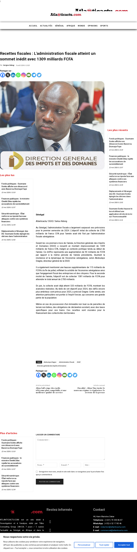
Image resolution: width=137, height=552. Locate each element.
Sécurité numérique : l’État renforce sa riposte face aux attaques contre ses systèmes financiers (10, 481)
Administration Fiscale (66, 362)
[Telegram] (34, 75)
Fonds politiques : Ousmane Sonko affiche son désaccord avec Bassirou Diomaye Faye (14, 186)
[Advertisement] (70, 191)
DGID (78, 362)
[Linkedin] (13, 75)
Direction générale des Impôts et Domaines (51, 366)
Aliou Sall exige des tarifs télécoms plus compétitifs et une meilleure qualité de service (51, 390)
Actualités (4, 49)
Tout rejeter (104, 545)
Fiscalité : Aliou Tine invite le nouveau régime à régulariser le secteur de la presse (89, 390)
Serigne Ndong (8, 65)
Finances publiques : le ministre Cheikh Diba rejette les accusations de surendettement (15, 201)
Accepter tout (124, 545)
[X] (7, 75)
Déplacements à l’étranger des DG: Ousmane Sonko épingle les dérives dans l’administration (15, 233)
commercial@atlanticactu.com (114, 530)
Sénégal (13, 49)
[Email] (28, 75)
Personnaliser (84, 545)
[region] (68, 542)
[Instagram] (23, 75)
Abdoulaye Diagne (50, 362)
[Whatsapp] (18, 75)
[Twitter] (39, 75)
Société (21, 49)
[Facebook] (2, 75)
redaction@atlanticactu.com (113, 527)
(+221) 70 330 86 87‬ (113, 520)
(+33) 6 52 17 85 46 (112, 523)
